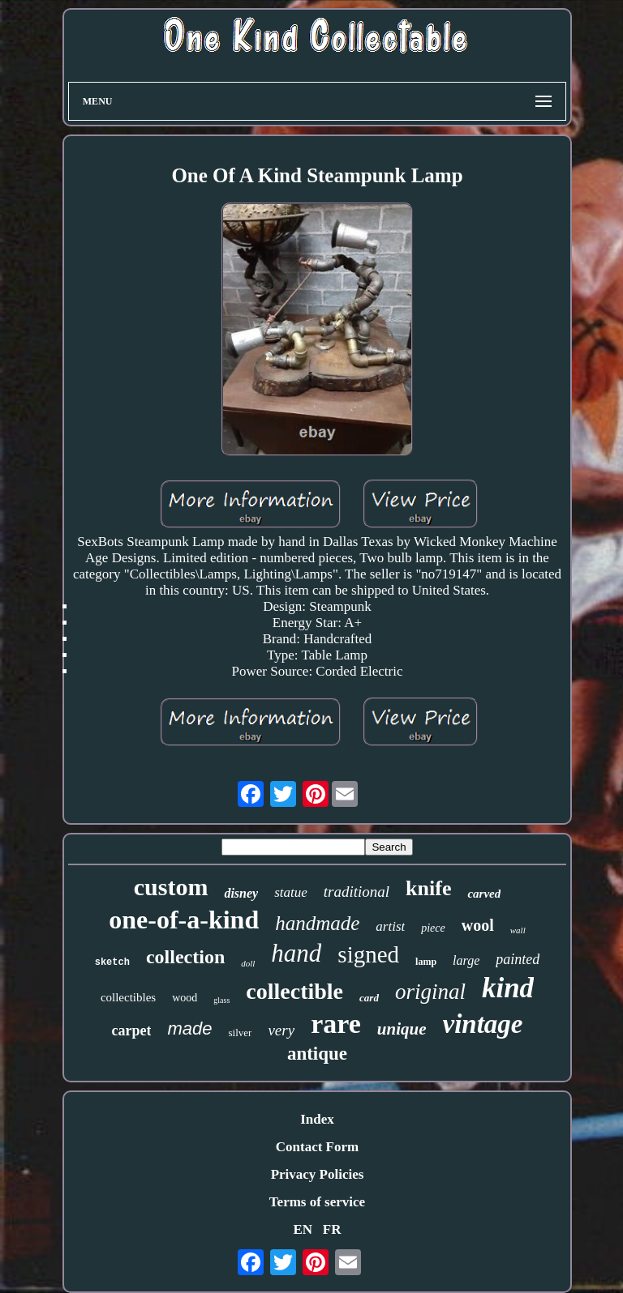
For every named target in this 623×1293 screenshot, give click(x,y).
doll (248, 963)
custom (171, 886)
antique (317, 1053)
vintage (483, 1024)
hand (296, 953)
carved (484, 893)
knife (428, 888)
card (369, 998)
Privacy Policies (317, 1174)
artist (390, 926)
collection (185, 956)
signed (368, 954)
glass (221, 1000)
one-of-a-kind (184, 919)
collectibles (128, 997)
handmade (317, 923)
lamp (425, 961)
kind (508, 988)
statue (290, 892)
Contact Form (317, 1146)
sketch (112, 962)
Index (317, 1119)
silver (240, 1032)
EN (302, 1229)
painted (517, 959)
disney (241, 893)
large (466, 960)
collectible (294, 991)
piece (433, 928)
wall (518, 930)
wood (184, 998)
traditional (356, 891)
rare (336, 1024)
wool (478, 925)
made (189, 1028)
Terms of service (317, 1202)
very (281, 1030)
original (430, 991)
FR (332, 1229)
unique (402, 1029)
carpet (132, 1030)
